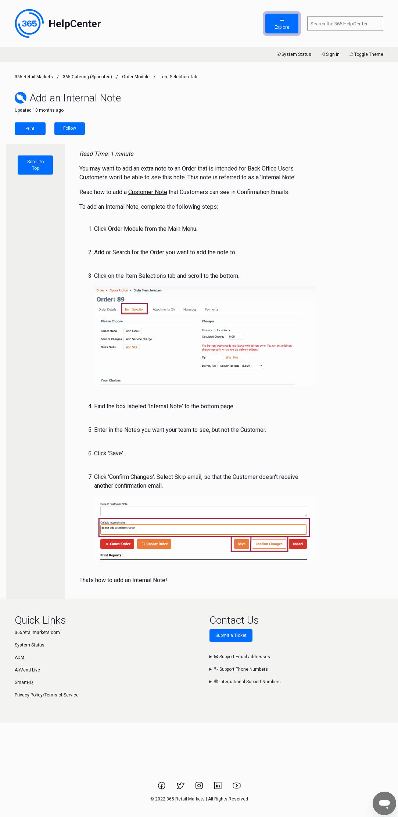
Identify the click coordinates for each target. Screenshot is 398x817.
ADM (19, 657)
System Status (293, 54)
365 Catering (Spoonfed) (87, 76)
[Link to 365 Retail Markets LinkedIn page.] (218, 788)
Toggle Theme (365, 54)
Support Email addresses (242, 656)
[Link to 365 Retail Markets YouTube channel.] (236, 788)
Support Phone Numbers (241, 669)
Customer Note (147, 192)
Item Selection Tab (178, 76)
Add (99, 252)
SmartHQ (24, 682)
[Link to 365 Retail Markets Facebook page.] (162, 788)
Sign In (330, 54)
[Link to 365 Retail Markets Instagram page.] (199, 788)
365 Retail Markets (34, 76)
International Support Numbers (247, 681)
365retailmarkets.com (37, 632)
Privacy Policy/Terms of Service (47, 695)
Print (30, 128)
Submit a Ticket (231, 635)
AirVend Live (27, 670)
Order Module (136, 76)
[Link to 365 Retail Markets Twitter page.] (181, 788)
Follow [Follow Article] (69, 128)
